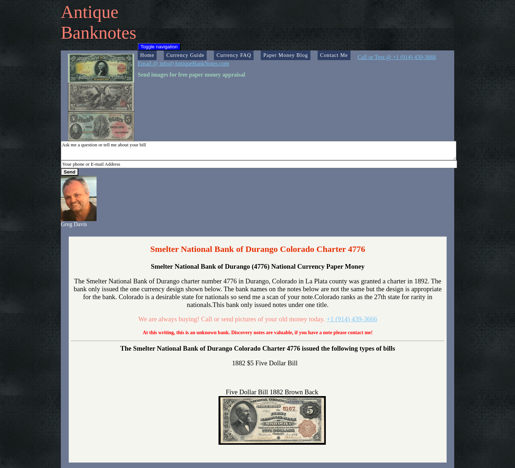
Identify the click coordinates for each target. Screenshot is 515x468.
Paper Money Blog (285, 55)
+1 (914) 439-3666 (352, 319)
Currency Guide (185, 55)
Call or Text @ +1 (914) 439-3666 (397, 57)
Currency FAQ (233, 55)
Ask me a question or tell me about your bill (258, 150)
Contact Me (334, 55)
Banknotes (98, 33)
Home (147, 55)
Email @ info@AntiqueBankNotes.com (183, 63)
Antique (89, 12)
